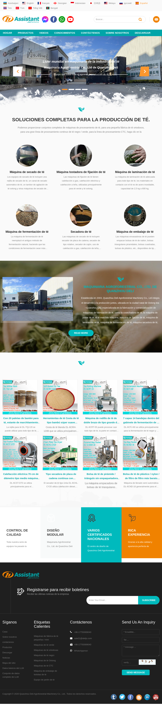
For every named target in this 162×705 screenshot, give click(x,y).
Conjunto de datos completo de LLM (11, 676)
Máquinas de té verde (44, 646)
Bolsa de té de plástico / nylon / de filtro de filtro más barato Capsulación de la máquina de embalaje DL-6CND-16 (141, 478)
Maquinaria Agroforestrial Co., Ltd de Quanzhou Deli (81, 65)
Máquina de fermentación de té (27, 229)
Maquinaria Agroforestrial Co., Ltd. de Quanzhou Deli (120, 286)
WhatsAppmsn (81, 652)
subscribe (149, 601)
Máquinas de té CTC (43, 667)
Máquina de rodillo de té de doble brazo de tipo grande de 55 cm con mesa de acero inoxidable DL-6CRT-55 (101, 420)
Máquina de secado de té (27, 169)
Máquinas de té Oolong (45, 661)
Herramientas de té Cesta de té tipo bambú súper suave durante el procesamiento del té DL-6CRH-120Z (61, 420)
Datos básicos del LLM (13, 669)
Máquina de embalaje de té (135, 229)
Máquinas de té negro (44, 656)
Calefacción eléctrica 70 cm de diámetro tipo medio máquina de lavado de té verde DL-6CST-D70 (21, 478)
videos (43, 30)
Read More (81, 330)
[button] (18, 69)
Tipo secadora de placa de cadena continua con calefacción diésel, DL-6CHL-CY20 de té (61, 478)
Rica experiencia (139, 534)
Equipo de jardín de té (44, 681)
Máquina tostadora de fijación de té (81, 169)
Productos (25, 30)
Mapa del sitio (8, 664)
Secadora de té (81, 229)
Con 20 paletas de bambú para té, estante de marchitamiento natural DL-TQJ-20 (21, 420)
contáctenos (8, 643)
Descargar (142, 30)
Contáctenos (90, 30)
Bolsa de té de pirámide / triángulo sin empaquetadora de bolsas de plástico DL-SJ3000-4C (101, 478)
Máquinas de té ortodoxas (46, 651)
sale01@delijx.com (83, 639)
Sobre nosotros (117, 30)
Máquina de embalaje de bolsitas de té (45, 674)
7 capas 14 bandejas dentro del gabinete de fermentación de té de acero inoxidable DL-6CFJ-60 (141, 420)
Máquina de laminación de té (135, 169)
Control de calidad (17, 534)
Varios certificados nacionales (100, 536)
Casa (4, 633)
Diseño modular (55, 534)
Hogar (7, 30)
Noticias (6, 659)
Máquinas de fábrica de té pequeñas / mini (46, 639)
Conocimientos (64, 30)
